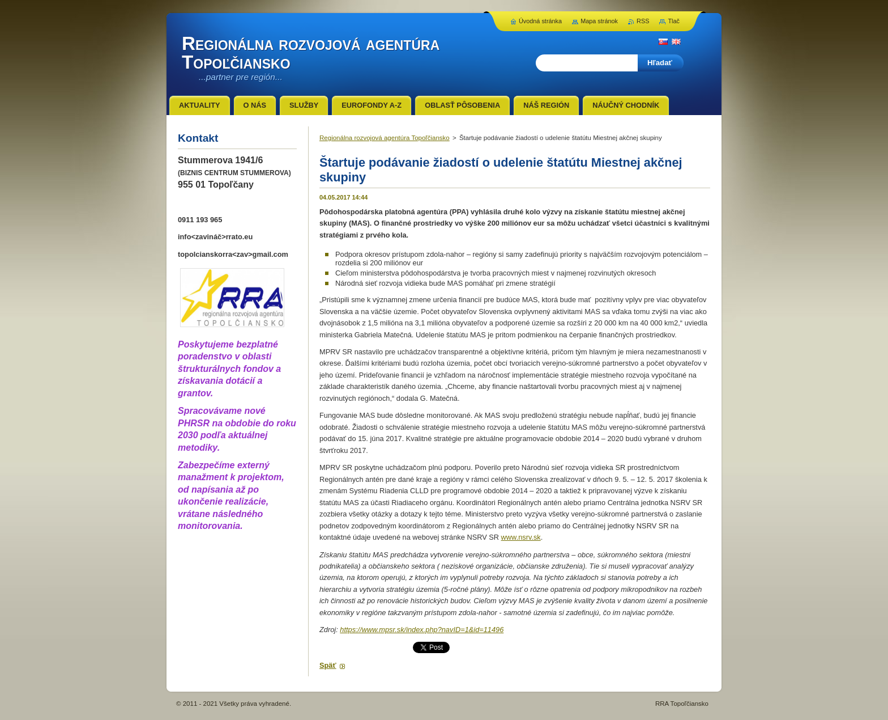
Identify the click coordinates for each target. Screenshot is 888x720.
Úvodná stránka (540, 21)
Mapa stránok (599, 21)
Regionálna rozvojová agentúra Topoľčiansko (384, 137)
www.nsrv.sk (521, 537)
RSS (643, 21)
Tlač (674, 21)
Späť (327, 665)
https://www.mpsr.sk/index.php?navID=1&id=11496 (421, 629)
